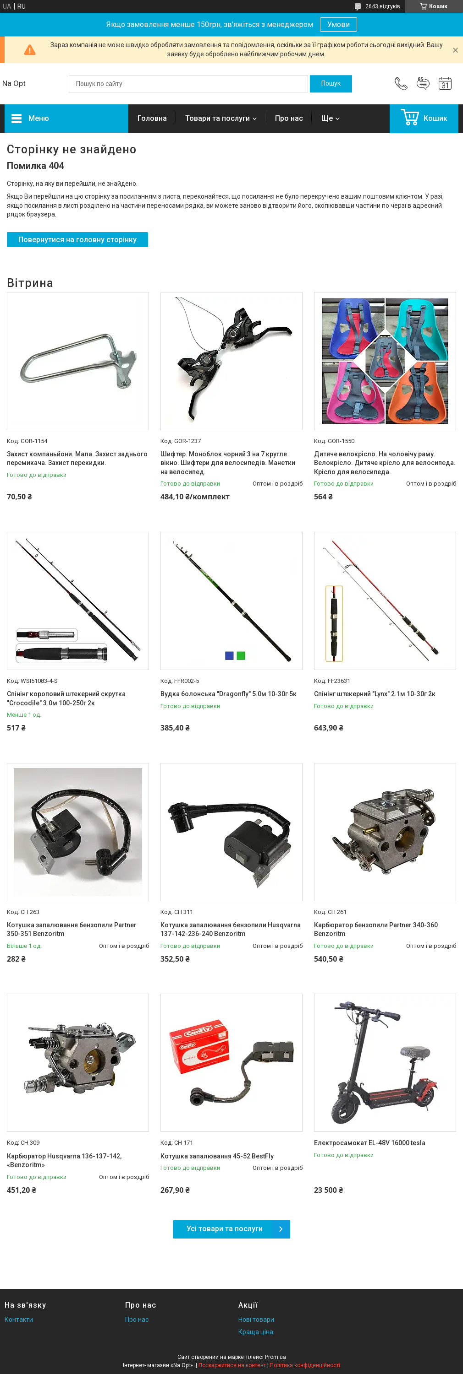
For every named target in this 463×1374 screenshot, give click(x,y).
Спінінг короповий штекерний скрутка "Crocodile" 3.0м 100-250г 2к (66, 698)
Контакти (19, 1319)
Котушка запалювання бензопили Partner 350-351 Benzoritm (72, 929)
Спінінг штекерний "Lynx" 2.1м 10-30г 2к (374, 694)
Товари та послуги (217, 118)
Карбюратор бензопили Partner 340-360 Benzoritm (376, 929)
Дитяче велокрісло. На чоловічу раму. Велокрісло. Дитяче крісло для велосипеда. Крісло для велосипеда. (385, 463)
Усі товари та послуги (225, 1228)
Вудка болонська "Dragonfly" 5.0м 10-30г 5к (228, 694)
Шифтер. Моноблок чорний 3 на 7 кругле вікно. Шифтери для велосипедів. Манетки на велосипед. (227, 463)
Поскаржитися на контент (232, 1365)
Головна (152, 118)
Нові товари (256, 1319)
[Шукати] (331, 83)
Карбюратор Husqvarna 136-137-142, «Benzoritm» (64, 1160)
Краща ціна (255, 1332)
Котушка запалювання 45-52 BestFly (217, 1156)
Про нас (289, 118)
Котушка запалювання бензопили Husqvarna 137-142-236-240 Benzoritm (230, 929)
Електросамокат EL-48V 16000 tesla (369, 1143)
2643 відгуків (382, 6)
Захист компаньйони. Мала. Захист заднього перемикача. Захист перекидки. (77, 458)
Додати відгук (423, 84)
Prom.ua (275, 1357)
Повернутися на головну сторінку (77, 239)
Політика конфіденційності (305, 1365)
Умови (338, 24)
